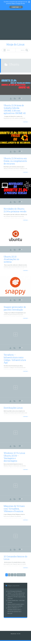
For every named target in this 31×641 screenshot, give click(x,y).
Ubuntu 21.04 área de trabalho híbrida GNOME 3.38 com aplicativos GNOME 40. (15, 109)
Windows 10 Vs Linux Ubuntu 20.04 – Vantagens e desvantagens (14, 457)
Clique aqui (15, 7)
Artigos (15, 98)
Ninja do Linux (15, 44)
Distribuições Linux (13, 407)
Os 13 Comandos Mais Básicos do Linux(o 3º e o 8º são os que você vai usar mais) (16, 596)
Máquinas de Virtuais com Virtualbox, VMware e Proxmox (14, 509)
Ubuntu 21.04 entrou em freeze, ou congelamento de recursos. (15, 161)
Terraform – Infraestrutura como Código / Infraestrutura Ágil (15, 358)
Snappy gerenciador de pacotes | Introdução (15, 308)
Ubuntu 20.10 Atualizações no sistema (11, 259)
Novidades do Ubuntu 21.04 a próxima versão (15, 210)
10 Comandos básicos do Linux (15, 557)
